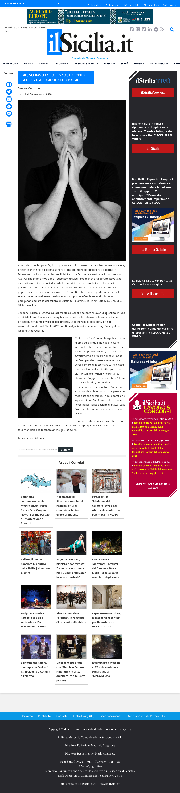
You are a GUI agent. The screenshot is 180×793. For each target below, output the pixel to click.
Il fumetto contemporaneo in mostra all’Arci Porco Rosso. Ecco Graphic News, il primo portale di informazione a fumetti (35, 510)
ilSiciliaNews (153, 92)
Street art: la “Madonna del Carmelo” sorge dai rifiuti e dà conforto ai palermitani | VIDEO (106, 505)
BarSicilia (109, 63)
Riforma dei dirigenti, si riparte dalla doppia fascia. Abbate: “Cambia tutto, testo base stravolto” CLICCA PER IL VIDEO (152, 131)
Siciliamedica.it (151, 5)
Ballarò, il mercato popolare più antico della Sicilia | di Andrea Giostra (36, 566)
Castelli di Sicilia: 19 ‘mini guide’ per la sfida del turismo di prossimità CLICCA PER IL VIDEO (152, 330)
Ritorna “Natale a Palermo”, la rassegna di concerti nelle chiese (71, 617)
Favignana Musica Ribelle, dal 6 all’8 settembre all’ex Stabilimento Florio (33, 619)
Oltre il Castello (153, 293)
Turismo (139, 63)
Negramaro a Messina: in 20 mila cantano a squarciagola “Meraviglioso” (106, 669)
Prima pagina (10, 63)
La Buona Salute (153, 249)
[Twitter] (9, 92)
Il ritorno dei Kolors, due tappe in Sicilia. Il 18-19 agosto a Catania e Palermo (35, 669)
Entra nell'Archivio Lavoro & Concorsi (153, 485)
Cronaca (44, 63)
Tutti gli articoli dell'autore (32, 438)
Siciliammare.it (113, 5)
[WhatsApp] (9, 106)
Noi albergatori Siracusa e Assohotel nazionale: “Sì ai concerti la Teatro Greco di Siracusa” (69, 505)
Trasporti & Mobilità (85, 63)
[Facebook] (9, 84)
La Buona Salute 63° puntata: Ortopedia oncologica (152, 282)
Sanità (124, 63)
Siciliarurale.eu (95, 5)
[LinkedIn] (9, 99)
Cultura (65, 450)
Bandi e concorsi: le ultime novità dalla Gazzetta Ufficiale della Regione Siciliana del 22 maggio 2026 (152, 469)
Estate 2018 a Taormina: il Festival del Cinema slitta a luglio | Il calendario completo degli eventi (106, 568)
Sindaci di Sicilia (158, 63)
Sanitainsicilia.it (170, 5)
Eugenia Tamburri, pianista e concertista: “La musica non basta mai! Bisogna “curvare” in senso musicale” (71, 568)
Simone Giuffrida (29, 88)
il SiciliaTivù (79, 7)
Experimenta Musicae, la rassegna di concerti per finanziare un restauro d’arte (106, 619)
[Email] (9, 114)
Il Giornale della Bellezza (131, 7)
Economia (62, 63)
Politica (29, 63)
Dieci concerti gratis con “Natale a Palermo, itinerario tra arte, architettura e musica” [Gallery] (71, 671)
